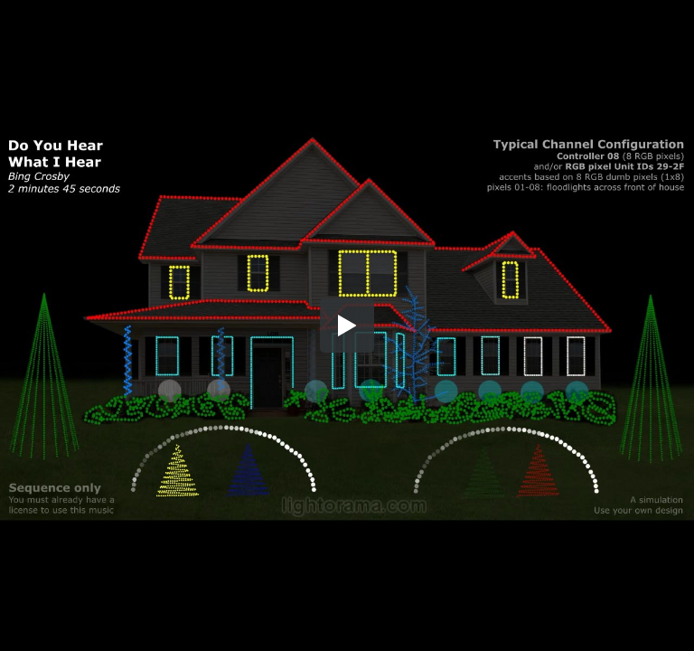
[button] (347, 325)
